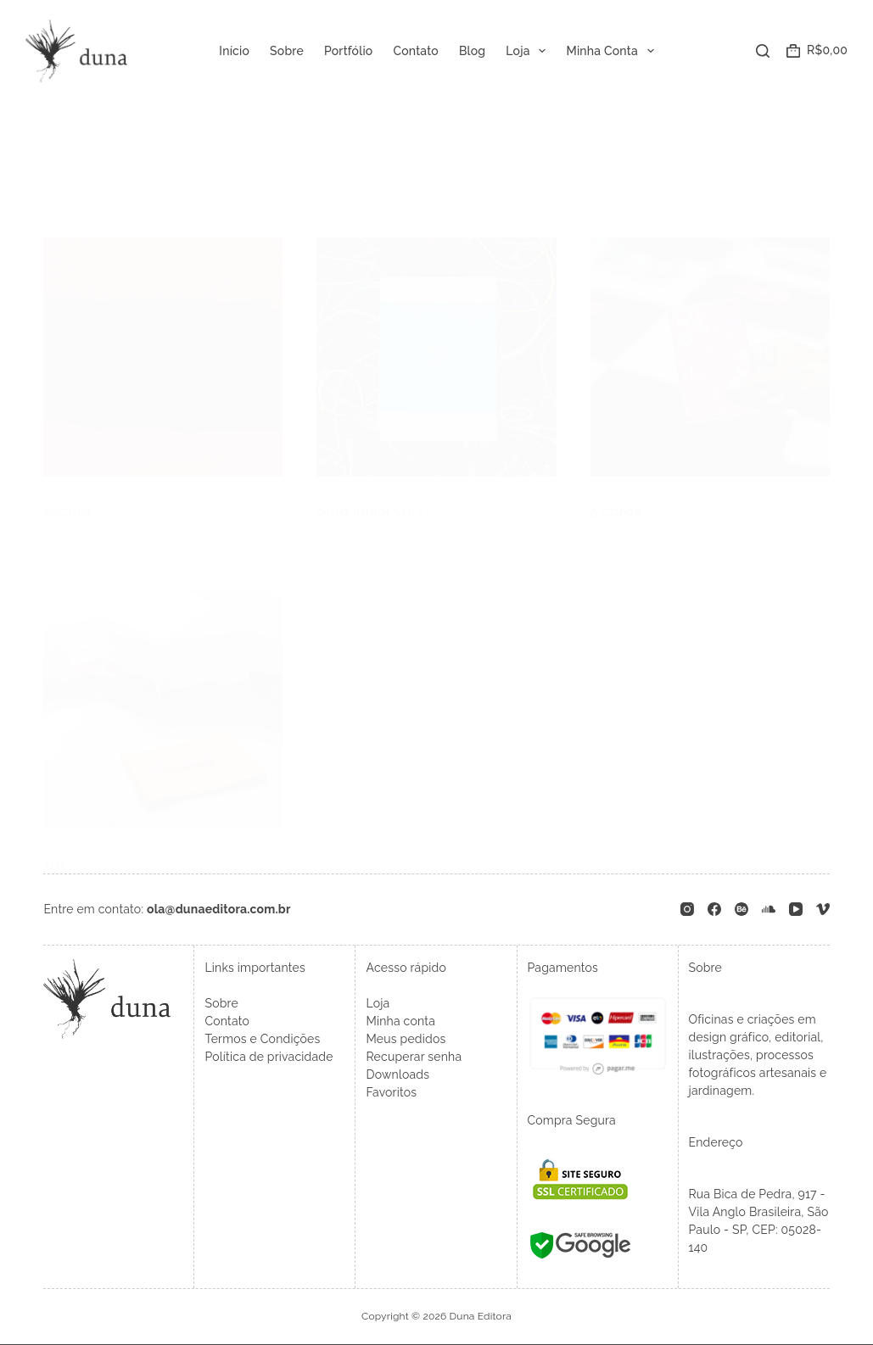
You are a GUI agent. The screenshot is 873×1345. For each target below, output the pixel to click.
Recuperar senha (414, 1053)
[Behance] (741, 905)
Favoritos (391, 1089)
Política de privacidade (268, 1053)
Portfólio (348, 51)
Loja (529, 51)
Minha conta (400, 1017)
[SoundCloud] (768, 905)
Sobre (287, 51)
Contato (415, 51)
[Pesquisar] (762, 51)
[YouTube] (796, 905)
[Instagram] (687, 905)
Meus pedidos (405, 1035)
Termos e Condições (262, 1035)
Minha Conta (613, 51)
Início (234, 51)
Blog (472, 51)
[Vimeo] (823, 905)
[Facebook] (714, 905)
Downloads (397, 1071)
